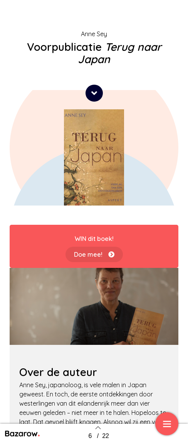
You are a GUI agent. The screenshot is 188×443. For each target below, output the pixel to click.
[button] (94, 93)
